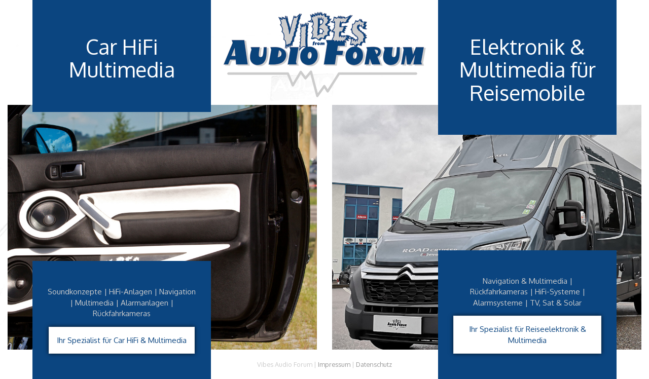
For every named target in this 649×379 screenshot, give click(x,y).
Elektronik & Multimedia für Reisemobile (527, 69)
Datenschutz (374, 364)
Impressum (334, 364)
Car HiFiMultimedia (121, 58)
